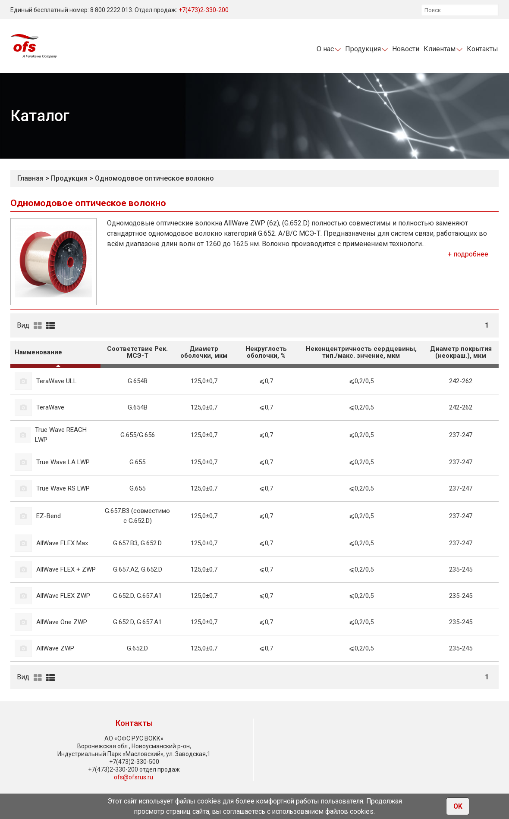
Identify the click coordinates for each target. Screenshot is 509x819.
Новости (405, 49)
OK (457, 806)
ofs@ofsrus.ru (133, 777)
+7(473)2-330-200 (204, 9)
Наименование (38, 352)
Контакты (482, 49)
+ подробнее (468, 254)
